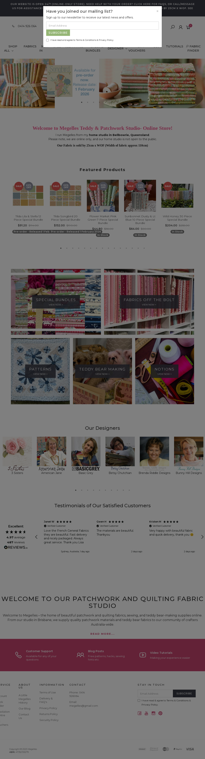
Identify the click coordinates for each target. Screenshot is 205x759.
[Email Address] (102, 26)
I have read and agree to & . (80, 40)
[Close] (157, 11)
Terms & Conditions (86, 40)
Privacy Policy (106, 40)
